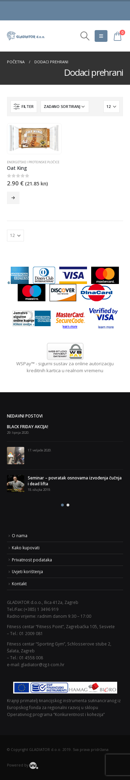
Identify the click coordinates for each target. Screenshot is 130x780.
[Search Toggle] (84, 35)
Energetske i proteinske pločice (33, 162)
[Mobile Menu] (101, 36)
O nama (19, 535)
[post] (15, 455)
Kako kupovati (26, 547)
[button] (62, 505)
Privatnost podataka (32, 559)
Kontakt (19, 583)
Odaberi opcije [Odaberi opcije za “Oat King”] (13, 198)
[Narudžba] (65, 106)
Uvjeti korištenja (27, 571)
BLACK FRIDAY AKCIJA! (27, 426)
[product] (34, 138)
